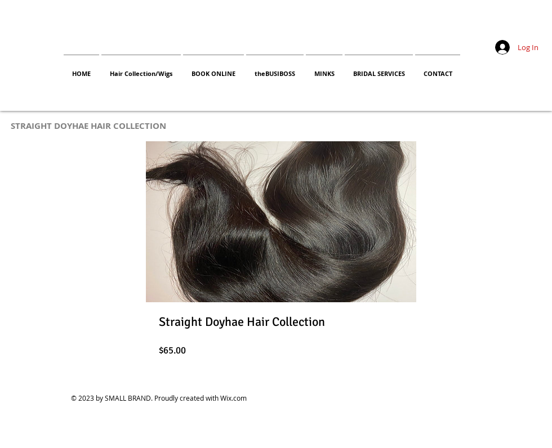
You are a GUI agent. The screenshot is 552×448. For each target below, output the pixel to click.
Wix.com (233, 397)
